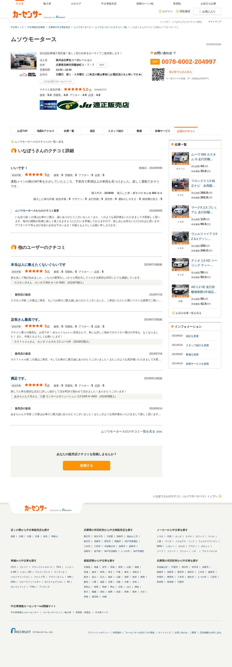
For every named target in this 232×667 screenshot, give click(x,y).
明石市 (185, 567)
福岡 (110, 592)
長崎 (126, 592)
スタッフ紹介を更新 (197, 345)
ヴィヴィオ (59, 572)
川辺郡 (110, 536)
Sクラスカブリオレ (54, 582)
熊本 (135, 592)
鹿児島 (95, 596)
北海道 (87, 567)
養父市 (87, 536)
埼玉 (110, 572)
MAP (101, 65)
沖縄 (104, 596)
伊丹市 (195, 567)
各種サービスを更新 (197, 363)
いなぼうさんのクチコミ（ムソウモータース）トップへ (185, 496)
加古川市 (98, 536)
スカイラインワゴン (20, 577)
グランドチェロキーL (42, 567)
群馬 (102, 572)
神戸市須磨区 (110, 551)
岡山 (112, 587)
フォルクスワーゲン (208, 541)
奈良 (45, 536)
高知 (102, 592)
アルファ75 (39, 577)
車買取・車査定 (83, 612)
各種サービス (162, 130)
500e (13, 582)
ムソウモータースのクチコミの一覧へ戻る (39, 141)
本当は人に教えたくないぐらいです (38, 264)
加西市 (170, 572)
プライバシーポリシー (98, 632)
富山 (94, 577)
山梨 (118, 577)
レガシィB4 (25, 572)
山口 (129, 587)
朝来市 (120, 536)
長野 (126, 577)
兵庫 (37, 536)
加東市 (122, 546)
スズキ (188, 536)
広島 (120, 587)
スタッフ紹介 (116, 130)
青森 (96, 567)
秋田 (120, 567)
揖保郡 (160, 582)
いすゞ (195, 551)
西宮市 (107, 541)
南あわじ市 (132, 536)
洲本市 (191, 572)
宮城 (112, 567)
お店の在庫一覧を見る (188, 313)
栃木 (94, 572)
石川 (102, 577)
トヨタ (160, 536)
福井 (110, 577)
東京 (126, 572)
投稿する (86, 465)
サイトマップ (214, 21)
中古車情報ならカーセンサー (25, 612)
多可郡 (97, 551)
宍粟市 (180, 582)
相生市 (87, 541)
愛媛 (94, 592)
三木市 (87, 546)
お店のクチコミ (186, 131)
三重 (94, 582)
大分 (142, 592)
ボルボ (181, 546)
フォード (171, 551)
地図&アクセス (45, 130)
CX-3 (13, 567)
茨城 (86, 572)
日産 (169, 536)
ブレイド (24, 567)
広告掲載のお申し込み (210, 632)
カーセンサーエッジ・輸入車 (57, 612)
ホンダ (178, 536)
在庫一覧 (69, 130)
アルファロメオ (209, 551)
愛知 (86, 582)
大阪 (29, 536)
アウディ (193, 546)
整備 (139, 130)
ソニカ (68, 567)
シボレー (170, 546)
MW (69, 577)
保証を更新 (192, 336)
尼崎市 (97, 541)
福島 (137, 567)
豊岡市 (170, 577)
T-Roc (32, 587)
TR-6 (58, 567)
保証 (92, 130)
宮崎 (86, 596)
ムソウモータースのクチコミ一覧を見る (128, 431)
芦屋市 (174, 567)
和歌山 (54, 536)
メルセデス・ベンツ (185, 541)
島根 (104, 587)
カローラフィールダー (30, 582)
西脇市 (117, 541)
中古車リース (101, 612)
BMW (159, 546)
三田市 (97, 546)
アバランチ (44, 587)
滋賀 (13, 536)
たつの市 (125, 551)
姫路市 (132, 546)
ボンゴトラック (18, 587)
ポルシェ (205, 546)
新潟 (86, 577)
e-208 (13, 572)
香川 (86, 592)
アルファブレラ (42, 572)
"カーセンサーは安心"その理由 (139, 632)
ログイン (167, 11)
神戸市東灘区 (131, 541)
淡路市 (87, 551)
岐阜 (135, 577)
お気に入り (209, 11)
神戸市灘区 (138, 551)
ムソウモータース (25, 210)
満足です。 (19, 378)
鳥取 (96, 587)
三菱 (159, 541)
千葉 (118, 572)
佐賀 (118, 592)
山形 (129, 567)
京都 (21, 536)
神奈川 (136, 572)
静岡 (142, 577)
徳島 (137, 587)
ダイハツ (200, 536)
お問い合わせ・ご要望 (185, 632)
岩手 (104, 567)
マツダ (168, 541)
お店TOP (22, 130)
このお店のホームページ (57, 81)
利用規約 (117, 632)
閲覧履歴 (185, 11)
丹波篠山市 (109, 546)
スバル (211, 536)
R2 (68, 582)
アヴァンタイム (56, 577)
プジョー (184, 551)
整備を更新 (192, 354)
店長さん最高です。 (26, 319)
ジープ (160, 551)
